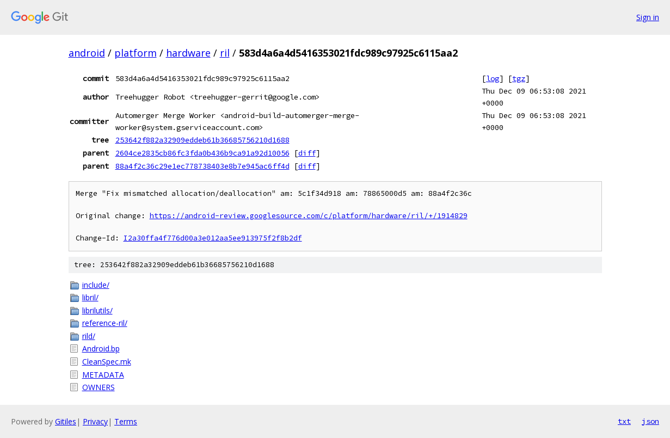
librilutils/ (97, 310)
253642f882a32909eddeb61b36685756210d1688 (202, 140)
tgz (518, 78)
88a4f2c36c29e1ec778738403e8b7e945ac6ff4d (202, 166)
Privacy (95, 421)
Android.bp (101, 348)
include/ (95, 285)
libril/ (90, 297)
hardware (188, 52)
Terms (125, 421)
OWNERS (98, 387)
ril (225, 52)
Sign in (647, 17)
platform (135, 52)
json (650, 421)
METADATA (103, 374)
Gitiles (65, 421)
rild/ (88, 336)
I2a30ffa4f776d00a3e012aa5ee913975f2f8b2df (213, 238)
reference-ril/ (104, 323)
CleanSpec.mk (106, 361)
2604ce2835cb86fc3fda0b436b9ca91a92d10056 (202, 153)
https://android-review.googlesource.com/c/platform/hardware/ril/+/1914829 (309, 215)
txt (624, 421)
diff (307, 153)
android (87, 52)
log (492, 78)
